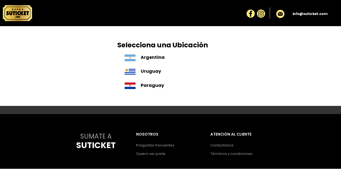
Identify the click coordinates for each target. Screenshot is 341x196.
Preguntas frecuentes (155, 145)
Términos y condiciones (231, 153)
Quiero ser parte (150, 153)
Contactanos (222, 145)
